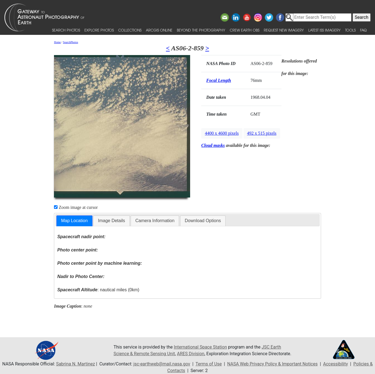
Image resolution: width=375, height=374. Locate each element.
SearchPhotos (70, 42)
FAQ (363, 30)
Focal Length (218, 80)
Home (57, 42)
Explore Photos (99, 30)
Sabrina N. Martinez (75, 364)
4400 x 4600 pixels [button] (222, 133)
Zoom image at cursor (76, 207)
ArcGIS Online (159, 30)
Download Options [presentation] (203, 220)
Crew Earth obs (244, 30)
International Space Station (200, 347)
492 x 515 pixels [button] (261, 133)
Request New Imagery (284, 30)
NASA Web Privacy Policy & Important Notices (272, 364)
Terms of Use (208, 364)
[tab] (74, 220)
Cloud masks (213, 145)
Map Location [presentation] (74, 220)
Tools (350, 30)
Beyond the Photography (201, 30)
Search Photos (66, 30)
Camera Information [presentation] (154, 220)
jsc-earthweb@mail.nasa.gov (161, 364)
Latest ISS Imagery (324, 30)
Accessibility (335, 364)
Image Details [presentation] (111, 220)
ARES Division (190, 353)
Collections (129, 30)
